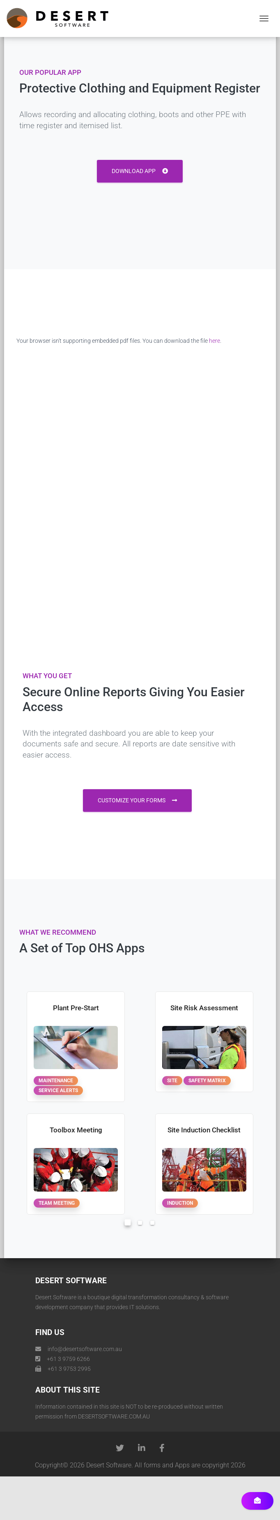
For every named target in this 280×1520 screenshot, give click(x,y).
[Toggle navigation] (264, 18)
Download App (140, 171)
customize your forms (137, 800)
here (214, 340)
